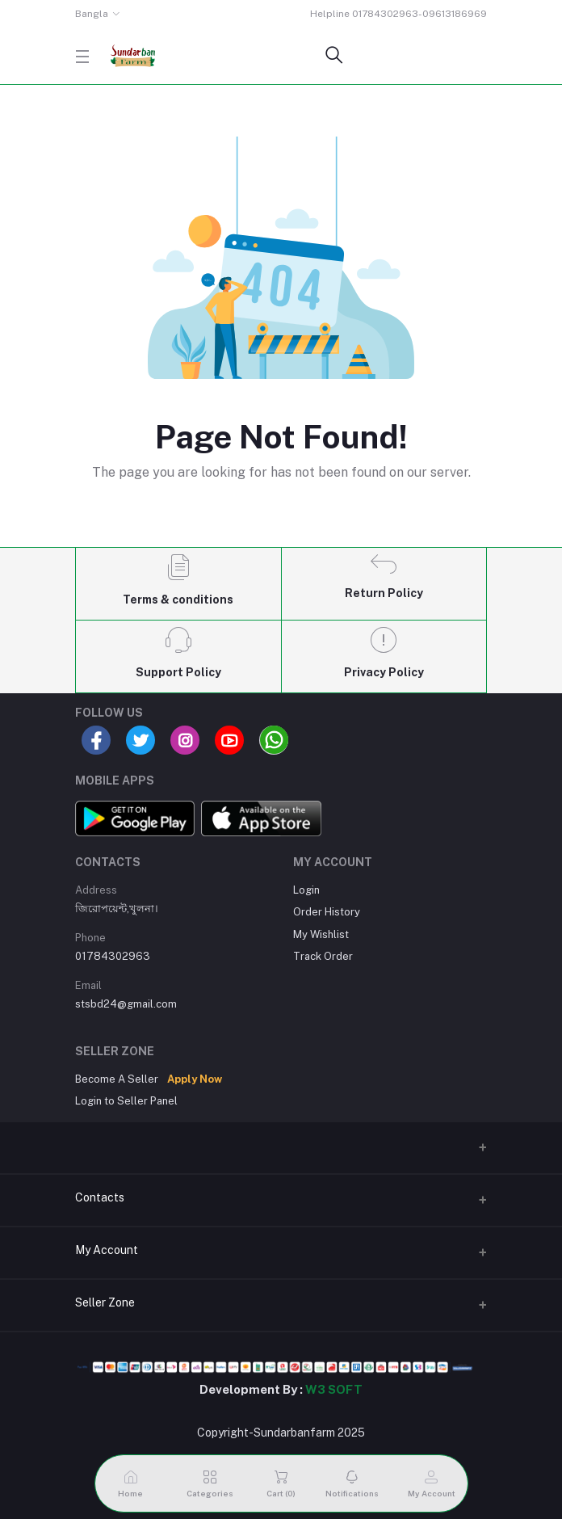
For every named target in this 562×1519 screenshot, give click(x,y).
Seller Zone (105, 1302)
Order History (326, 912)
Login (306, 890)
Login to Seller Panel (126, 1101)
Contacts (99, 1197)
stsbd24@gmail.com (126, 1004)
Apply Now (194, 1079)
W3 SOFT (334, 1389)
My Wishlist (321, 934)
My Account (106, 1249)
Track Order (323, 956)
